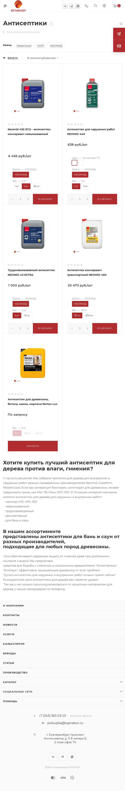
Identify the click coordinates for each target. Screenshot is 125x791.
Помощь (10, 700)
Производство (15, 671)
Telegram (71, 6)
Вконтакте (65, 6)
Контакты (11, 614)
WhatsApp (78, 6)
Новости (10, 623)
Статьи (8, 661)
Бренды (9, 652)
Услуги (8, 633)
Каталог (10, 680)
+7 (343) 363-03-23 (52, 714)
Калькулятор (14, 642)
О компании (13, 604)
